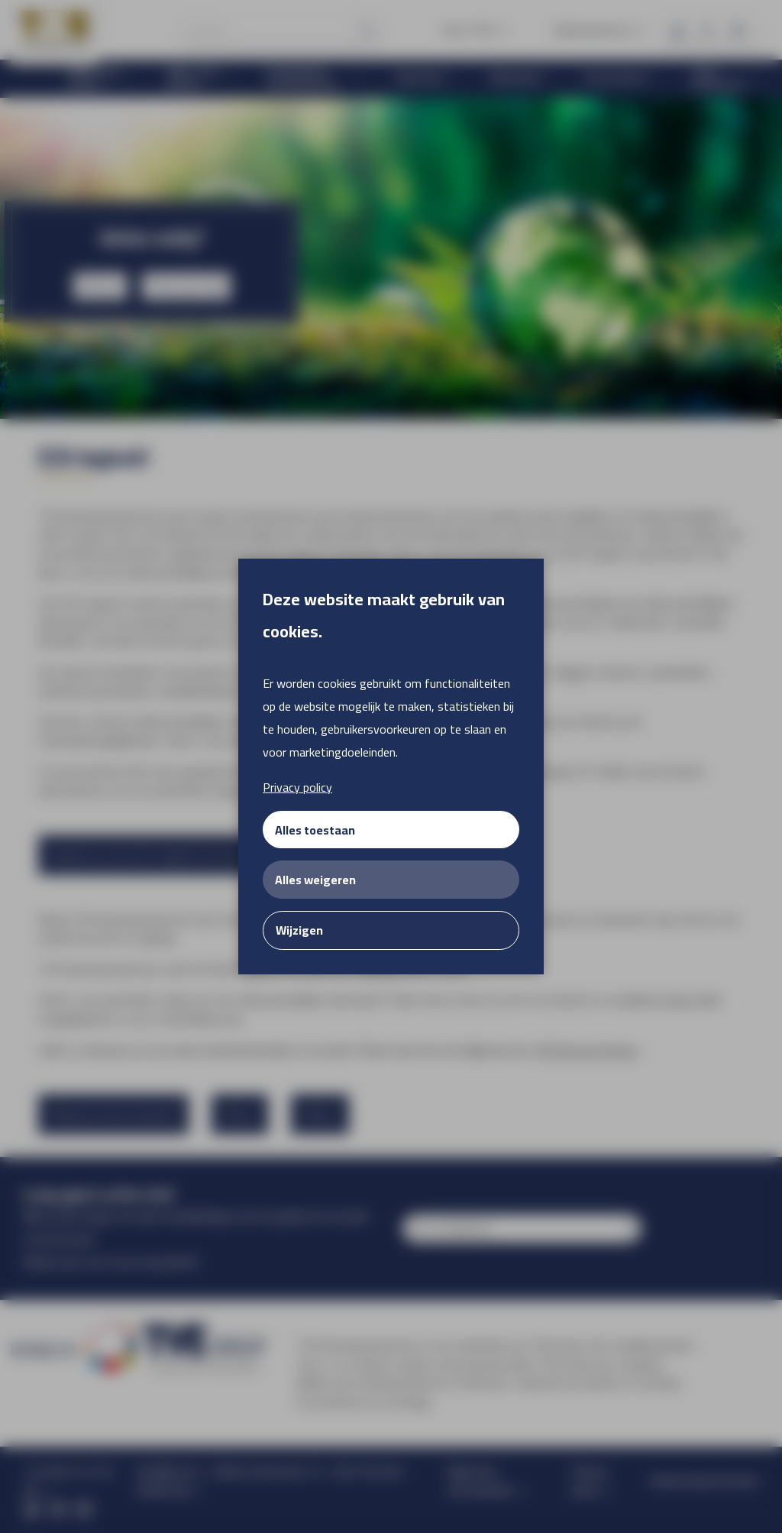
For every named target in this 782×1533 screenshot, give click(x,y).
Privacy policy (297, 787)
